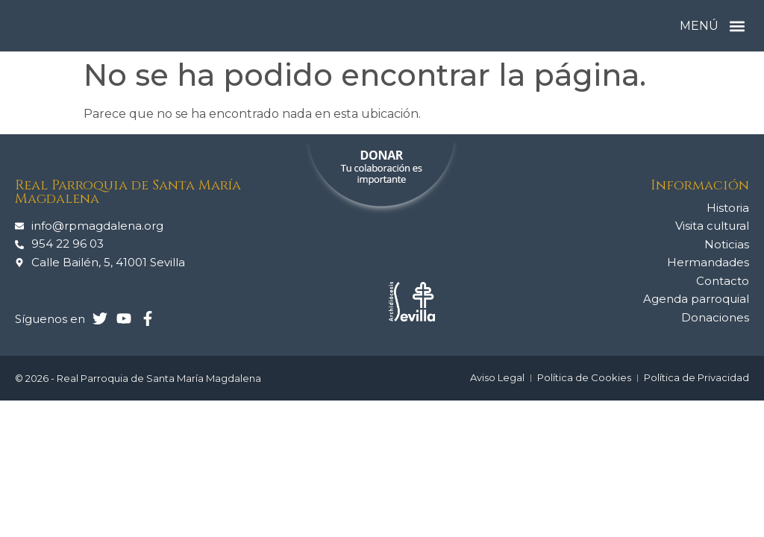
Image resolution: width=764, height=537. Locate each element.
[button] (736, 25)
